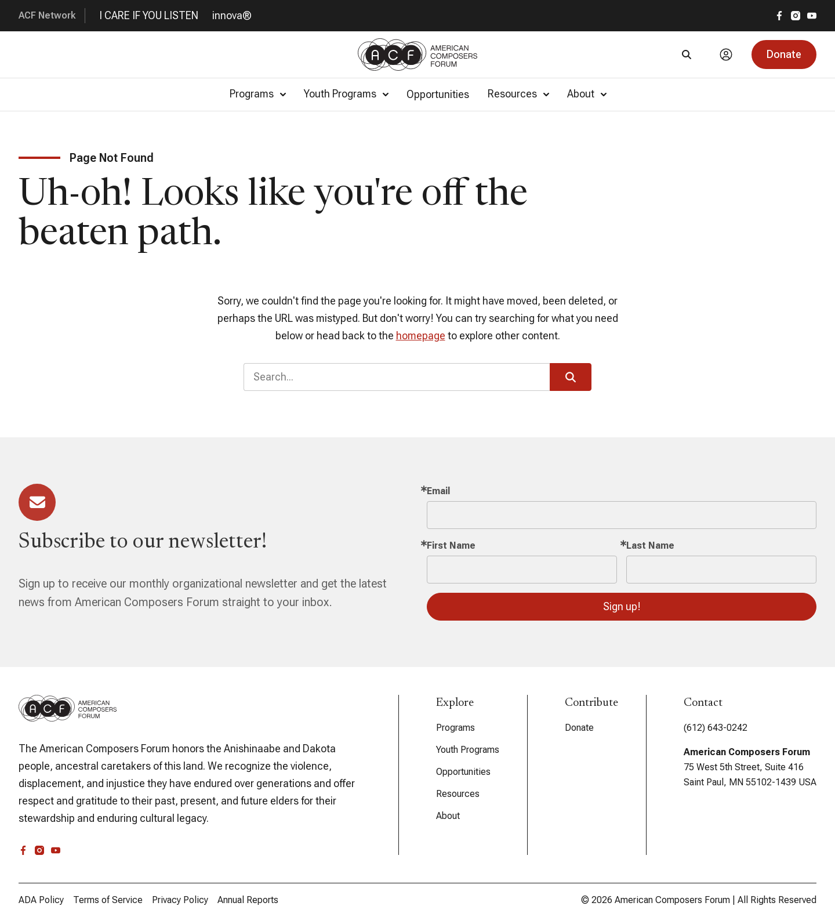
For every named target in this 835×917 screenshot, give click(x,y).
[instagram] (795, 15)
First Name (451, 545)
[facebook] (779, 15)
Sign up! (622, 606)
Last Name (650, 545)
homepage (420, 335)
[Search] (686, 54)
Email (438, 490)
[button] (784, 54)
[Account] (726, 54)
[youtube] (811, 15)
